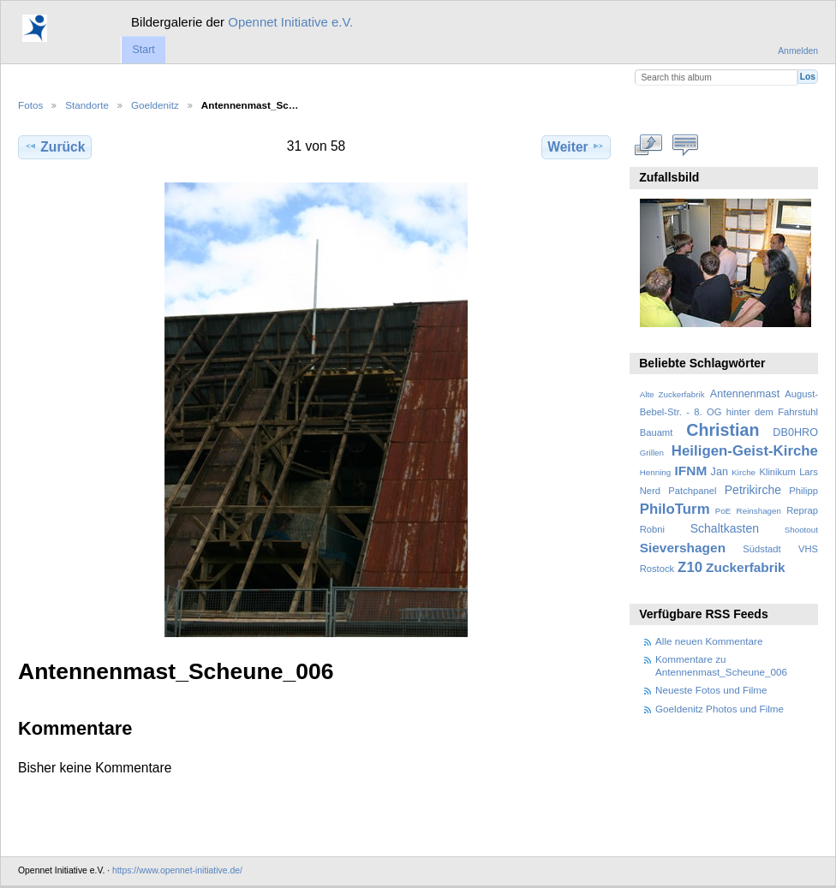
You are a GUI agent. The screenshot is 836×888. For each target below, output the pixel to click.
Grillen (652, 452)
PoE (723, 511)
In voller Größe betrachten (648, 145)
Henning (656, 472)
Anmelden (798, 51)
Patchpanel (692, 491)
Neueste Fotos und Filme (711, 689)
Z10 (690, 567)
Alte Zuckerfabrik (672, 394)
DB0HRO (795, 432)
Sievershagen (683, 547)
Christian (722, 429)
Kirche (743, 472)
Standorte (87, 104)
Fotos (30, 104)
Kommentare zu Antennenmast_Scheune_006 (721, 664)
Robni (652, 529)
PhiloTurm (675, 509)
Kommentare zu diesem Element (685, 145)
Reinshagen (759, 511)
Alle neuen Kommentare (708, 641)
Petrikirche (753, 490)
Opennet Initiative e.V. (290, 22)
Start (143, 50)
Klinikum (777, 472)
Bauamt (656, 432)
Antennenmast (744, 394)
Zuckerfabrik (745, 567)
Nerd (650, 491)
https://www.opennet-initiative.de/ (177, 870)
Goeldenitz (155, 104)
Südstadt (761, 549)
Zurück (54, 146)
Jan (719, 472)
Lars (808, 472)
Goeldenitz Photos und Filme (719, 708)
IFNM (691, 470)
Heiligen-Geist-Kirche (745, 451)
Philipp (803, 491)
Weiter (576, 146)
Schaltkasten (724, 528)
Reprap (802, 510)
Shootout (801, 529)
